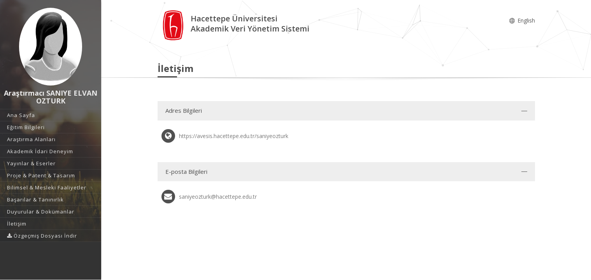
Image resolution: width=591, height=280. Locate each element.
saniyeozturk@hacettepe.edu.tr (218, 196)
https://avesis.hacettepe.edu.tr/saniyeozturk (233, 136)
